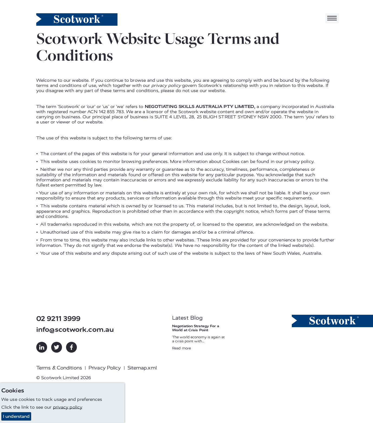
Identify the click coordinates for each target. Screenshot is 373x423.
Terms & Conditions (59, 367)
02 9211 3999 (58, 319)
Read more (181, 348)
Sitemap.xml (142, 367)
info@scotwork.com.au (75, 329)
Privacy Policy (105, 367)
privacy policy (166, 85)
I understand (16, 416)
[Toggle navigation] (332, 18)
